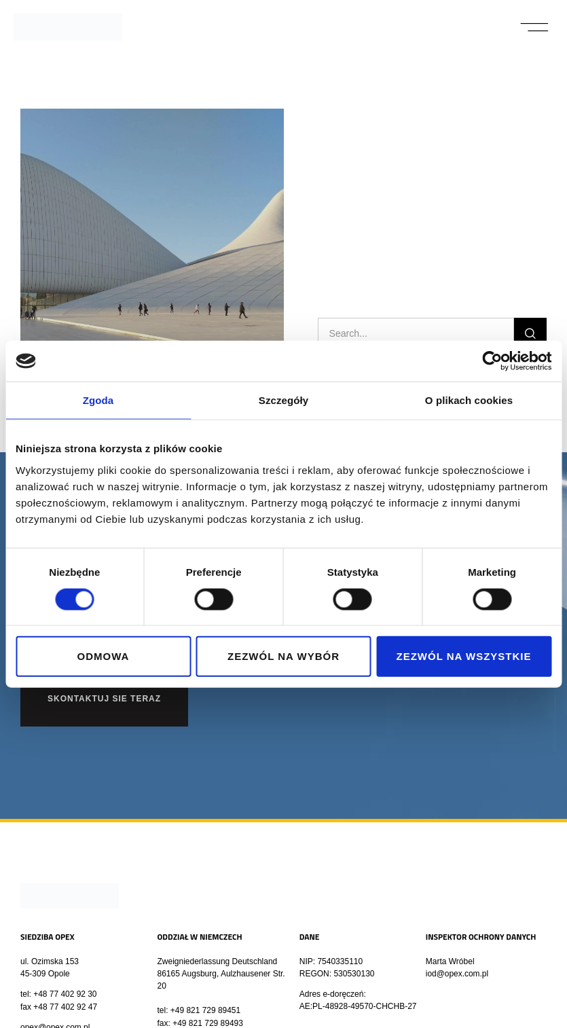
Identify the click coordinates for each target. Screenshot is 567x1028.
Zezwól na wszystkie (464, 656)
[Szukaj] (530, 334)
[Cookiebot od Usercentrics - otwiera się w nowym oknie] (492, 361)
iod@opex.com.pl (457, 973)
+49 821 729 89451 (205, 1010)
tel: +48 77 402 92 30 (58, 994)
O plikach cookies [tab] (469, 400)
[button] (534, 27)
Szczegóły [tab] (283, 400)
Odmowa (103, 656)
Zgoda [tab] (98, 400)
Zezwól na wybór (283, 656)
